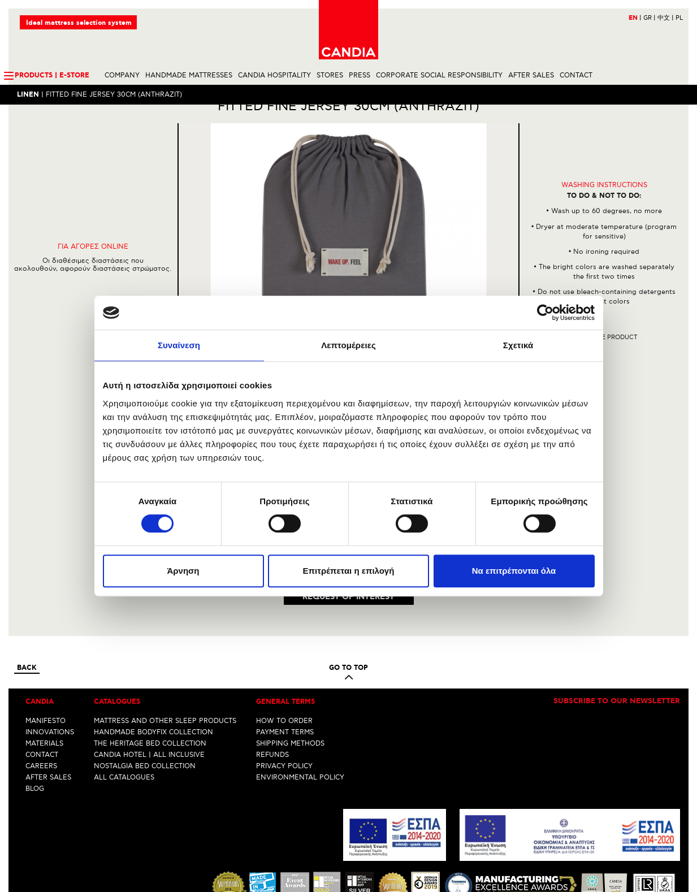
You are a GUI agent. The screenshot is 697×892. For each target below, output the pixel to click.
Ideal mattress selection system (79, 23)
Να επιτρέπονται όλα (514, 570)
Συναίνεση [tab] (179, 345)
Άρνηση (183, 570)
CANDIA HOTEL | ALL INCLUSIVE (149, 673)
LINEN (28, 94)
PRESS (359, 75)
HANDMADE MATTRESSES (188, 75)
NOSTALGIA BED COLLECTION (145, 685)
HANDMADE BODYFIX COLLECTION (153, 651)
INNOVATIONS (49, 651)
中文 (665, 17)
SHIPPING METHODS (290, 662)
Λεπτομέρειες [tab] (348, 345)
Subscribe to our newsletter (616, 620)
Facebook (332, 883)
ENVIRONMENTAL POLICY (300, 696)
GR (649, 17)
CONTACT (576, 75)
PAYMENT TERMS (285, 651)
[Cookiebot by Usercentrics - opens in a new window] (545, 312)
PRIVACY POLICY (284, 685)
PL (679, 17)
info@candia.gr (655, 871)
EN (635, 18)
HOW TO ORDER (284, 639)
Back (27, 587)
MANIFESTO (45, 639)
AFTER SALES (531, 75)
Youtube (372, 883)
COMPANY (122, 75)
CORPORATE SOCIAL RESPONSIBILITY (439, 75)
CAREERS (41, 685)
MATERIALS (44, 662)
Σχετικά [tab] (518, 345)
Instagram (351, 883)
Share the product (604, 357)
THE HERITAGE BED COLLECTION (150, 662)
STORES (330, 75)
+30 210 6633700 (651, 862)
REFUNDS (272, 673)
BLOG (34, 707)
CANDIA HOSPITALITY (274, 75)
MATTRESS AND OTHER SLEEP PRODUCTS (165, 639)
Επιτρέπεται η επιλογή (349, 570)
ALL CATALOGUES (124, 696)
